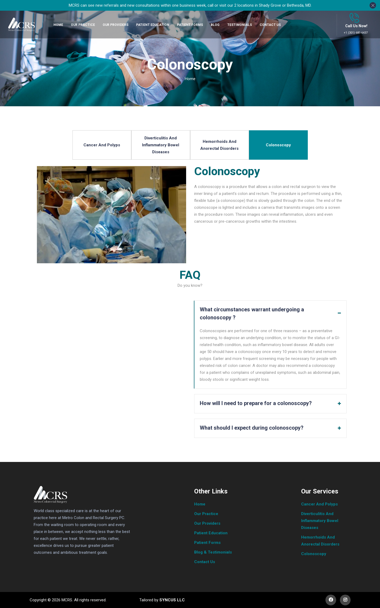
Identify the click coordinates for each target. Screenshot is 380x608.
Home (190, 78)
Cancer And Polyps (101, 145)
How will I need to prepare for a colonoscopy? (256, 403)
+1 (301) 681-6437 (356, 32)
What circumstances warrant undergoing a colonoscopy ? (252, 313)
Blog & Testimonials (213, 552)
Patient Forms (207, 542)
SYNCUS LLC (171, 600)
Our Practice (206, 513)
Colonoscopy (278, 145)
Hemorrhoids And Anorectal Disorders (219, 145)
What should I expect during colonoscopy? (252, 428)
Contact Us (204, 561)
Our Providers (207, 523)
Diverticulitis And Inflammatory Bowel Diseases (160, 145)
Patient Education (211, 533)
